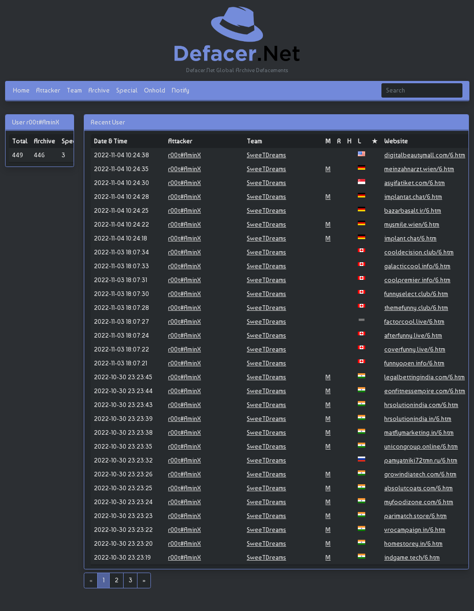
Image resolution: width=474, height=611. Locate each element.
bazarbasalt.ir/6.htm (412, 210)
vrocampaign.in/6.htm (414, 529)
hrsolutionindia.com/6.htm (421, 404)
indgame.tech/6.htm (412, 557)
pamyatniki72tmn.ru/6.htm (420, 460)
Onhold (154, 90)
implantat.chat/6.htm (413, 196)
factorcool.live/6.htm (414, 321)
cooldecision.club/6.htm (419, 252)
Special (126, 90)
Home (21, 90)
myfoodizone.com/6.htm (418, 502)
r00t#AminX (184, 155)
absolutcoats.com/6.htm (418, 488)
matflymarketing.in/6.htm (419, 432)
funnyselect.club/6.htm (416, 293)
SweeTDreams (266, 155)
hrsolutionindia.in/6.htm (417, 418)
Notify (180, 90)
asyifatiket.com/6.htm (414, 182)
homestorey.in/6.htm (413, 543)
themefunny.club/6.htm (416, 307)
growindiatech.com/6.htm (420, 474)
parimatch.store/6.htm (415, 515)
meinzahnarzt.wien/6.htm (419, 169)
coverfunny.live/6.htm (414, 349)
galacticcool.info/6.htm (417, 266)
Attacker (48, 90)
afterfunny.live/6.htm (413, 335)
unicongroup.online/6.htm (421, 446)
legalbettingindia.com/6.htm (424, 377)
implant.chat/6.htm (410, 238)
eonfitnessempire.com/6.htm (424, 391)
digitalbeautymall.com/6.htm (424, 155)
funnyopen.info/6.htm (414, 363)
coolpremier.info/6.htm (417, 280)
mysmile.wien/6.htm (411, 224)
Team (74, 90)
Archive (99, 90)
